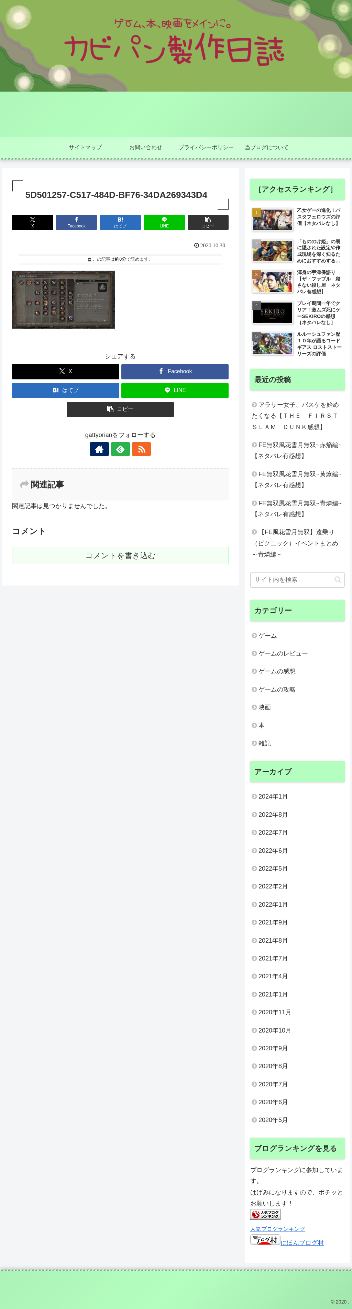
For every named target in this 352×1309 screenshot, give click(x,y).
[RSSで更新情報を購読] (136, 449)
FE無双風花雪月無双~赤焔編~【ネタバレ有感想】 (297, 450)
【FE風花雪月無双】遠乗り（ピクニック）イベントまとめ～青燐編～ (295, 543)
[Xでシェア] (32, 222)
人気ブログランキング (277, 1229)
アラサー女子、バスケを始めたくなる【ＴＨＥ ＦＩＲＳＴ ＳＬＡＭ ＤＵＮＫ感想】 (298, 416)
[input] (297, 580)
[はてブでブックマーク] (120, 222)
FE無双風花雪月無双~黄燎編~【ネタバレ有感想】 (297, 479)
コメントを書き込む (120, 555)
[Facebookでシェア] (76, 222)
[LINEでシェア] (164, 222)
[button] (208, 222)
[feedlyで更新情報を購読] (120, 449)
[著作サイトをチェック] (104, 449)
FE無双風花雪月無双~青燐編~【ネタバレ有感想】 (297, 509)
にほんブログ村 (287, 1242)
